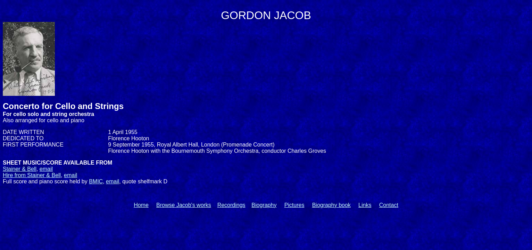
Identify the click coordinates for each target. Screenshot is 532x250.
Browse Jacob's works (183, 205)
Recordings (231, 205)
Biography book (331, 205)
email (46, 169)
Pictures (294, 205)
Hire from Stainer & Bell (32, 175)
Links (364, 205)
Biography (263, 205)
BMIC (96, 181)
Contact (388, 205)
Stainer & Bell (19, 169)
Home (141, 205)
